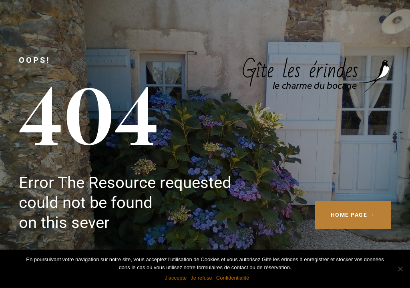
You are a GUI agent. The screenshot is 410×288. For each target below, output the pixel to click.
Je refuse (201, 278)
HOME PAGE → (353, 215)
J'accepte (176, 278)
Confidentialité (232, 278)
